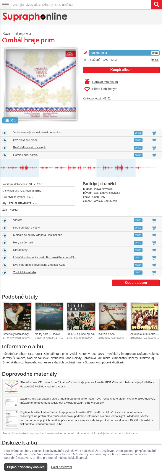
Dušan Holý (98, 196)
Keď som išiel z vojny (26, 227)
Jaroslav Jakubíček (105, 201)
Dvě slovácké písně (25, 140)
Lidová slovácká (102, 188)
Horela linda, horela (25, 155)
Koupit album (121, 70)
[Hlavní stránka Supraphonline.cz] (35, 17)
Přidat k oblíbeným (100, 89)
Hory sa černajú (23, 242)
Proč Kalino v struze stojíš (29, 147)
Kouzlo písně (107, 334)
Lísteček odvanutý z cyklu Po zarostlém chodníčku (44, 257)
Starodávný (20, 249)
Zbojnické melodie (24, 272)
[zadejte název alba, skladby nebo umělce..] (81, 4)
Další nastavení (61, 467)
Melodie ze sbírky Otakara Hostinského (37, 235)
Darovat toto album (101, 82)
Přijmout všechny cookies (26, 467)
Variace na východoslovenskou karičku (37, 132)
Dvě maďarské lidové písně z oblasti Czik (39, 264)
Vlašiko (17, 220)
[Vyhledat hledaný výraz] (156, 4)
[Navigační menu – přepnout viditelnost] (5, 4)
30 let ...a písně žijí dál (80, 334)
